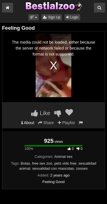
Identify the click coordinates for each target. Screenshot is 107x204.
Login (72, 17)
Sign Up (51, 17)
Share (46, 122)
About (27, 122)
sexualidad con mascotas (53, 168)
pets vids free (65, 163)
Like (40, 113)
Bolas (25, 163)
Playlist (66, 122)
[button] (33, 17)
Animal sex (63, 156)
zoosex (82, 168)
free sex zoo (42, 163)
